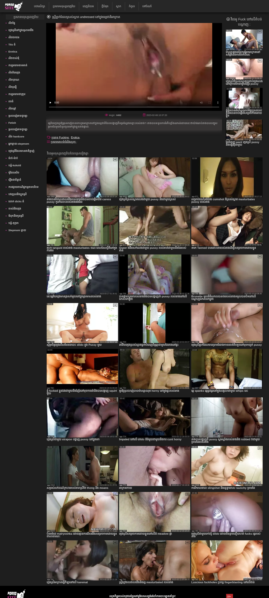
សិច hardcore (16, 136)
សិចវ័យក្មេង (14, 72)
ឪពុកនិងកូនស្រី (16, 215)
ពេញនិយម (88, 6)
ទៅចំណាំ (147, 6)
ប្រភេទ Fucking (60, 137)
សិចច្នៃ (11, 22)
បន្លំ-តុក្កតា (13, 223)
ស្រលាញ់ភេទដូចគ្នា (17, 115)
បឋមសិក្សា (39, 6)
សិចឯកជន (13, 37)
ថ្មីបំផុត (105, 6)
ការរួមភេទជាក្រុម (16, 94)
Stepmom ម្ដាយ (17, 230)
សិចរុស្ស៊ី (12, 86)
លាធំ (10, 101)
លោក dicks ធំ (16, 201)
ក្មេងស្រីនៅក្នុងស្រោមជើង (20, 30)
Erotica (12, 51)
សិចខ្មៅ (12, 108)
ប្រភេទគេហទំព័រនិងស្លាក (63, 141)
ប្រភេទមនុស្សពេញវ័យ (64, 6)
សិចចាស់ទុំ (13, 58)
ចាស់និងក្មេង (14, 208)
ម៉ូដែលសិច (13, 172)
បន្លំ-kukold (14, 165)
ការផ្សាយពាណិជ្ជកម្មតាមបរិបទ (23, 186)
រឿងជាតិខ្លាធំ (14, 179)
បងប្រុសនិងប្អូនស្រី (17, 194)
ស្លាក (118, 6)
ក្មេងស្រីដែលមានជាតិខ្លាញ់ (21, 150)
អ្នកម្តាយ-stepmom (18, 143)
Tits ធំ (11, 44)
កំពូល (132, 6)
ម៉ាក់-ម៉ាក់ (13, 158)
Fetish (12, 122)
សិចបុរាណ (13, 79)
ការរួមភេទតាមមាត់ (17, 65)
